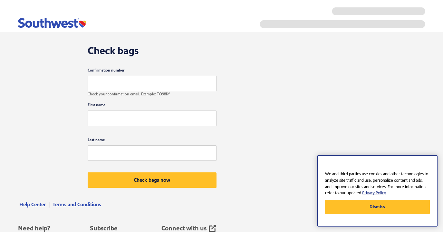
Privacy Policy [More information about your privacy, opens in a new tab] (374, 193)
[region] (377, 191)
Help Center (32, 204)
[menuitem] (34, 204)
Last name (96, 140)
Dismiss (377, 206)
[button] (152, 180)
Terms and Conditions (77, 204)
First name (96, 105)
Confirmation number (106, 70)
